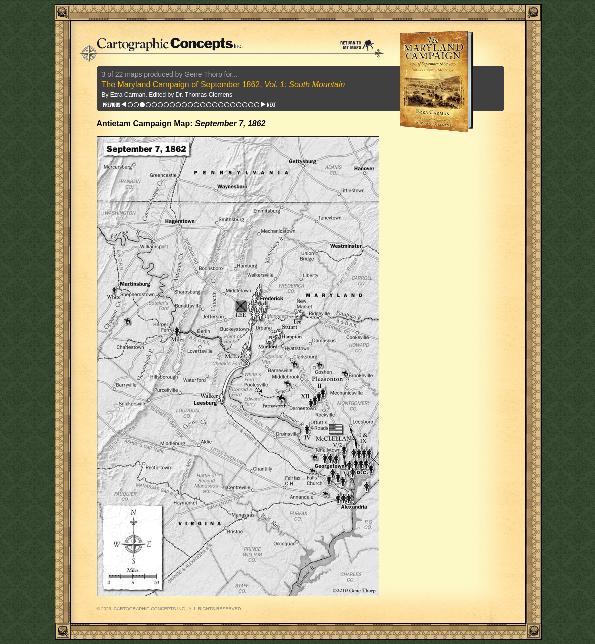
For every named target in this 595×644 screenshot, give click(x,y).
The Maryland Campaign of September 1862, (223, 84)
